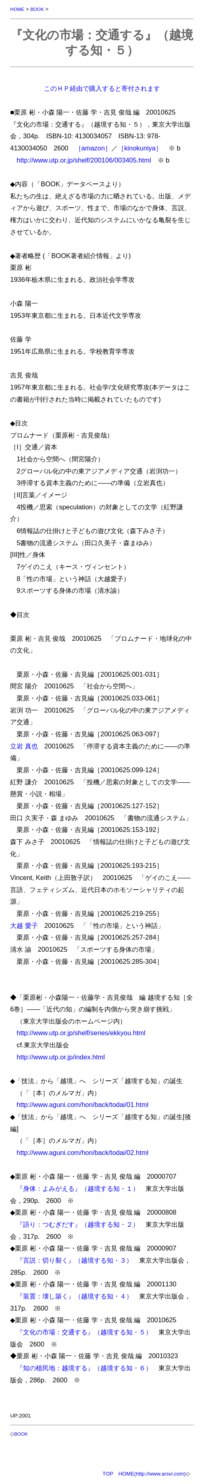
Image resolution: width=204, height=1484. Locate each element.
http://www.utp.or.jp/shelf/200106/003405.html (84, 160)
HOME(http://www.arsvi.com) (152, 1474)
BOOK (37, 9)
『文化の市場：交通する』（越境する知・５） (84, 1332)
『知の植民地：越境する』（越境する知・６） (84, 1367)
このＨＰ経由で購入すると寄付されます (102, 88)
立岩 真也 (24, 746)
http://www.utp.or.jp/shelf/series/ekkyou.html (81, 1032)
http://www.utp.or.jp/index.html (61, 1057)
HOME (17, 9)
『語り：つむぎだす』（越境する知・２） (78, 1224)
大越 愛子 (24, 925)
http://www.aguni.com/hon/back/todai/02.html (82, 1152)
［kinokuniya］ (140, 148)
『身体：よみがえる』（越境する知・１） (78, 1188)
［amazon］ (93, 148)
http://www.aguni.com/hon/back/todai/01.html (82, 1104)
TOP (107, 1474)
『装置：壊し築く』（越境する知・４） (75, 1296)
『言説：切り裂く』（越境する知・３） (75, 1260)
